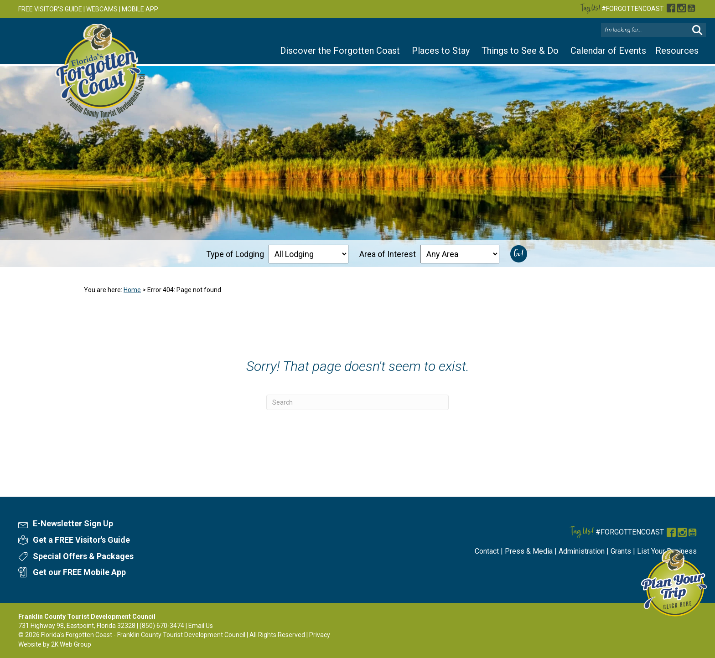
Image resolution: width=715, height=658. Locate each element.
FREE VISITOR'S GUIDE (50, 9)
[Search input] (646, 30)
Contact (487, 551)
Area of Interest (387, 254)
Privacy (319, 634)
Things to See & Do (520, 50)
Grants (621, 551)
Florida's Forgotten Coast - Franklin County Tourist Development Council (143, 634)
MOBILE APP (140, 9)
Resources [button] (677, 50)
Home (132, 289)
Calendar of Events (608, 50)
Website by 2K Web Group (54, 644)
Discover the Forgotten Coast (340, 50)
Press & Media (529, 551)
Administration (582, 551)
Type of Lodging (235, 254)
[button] (697, 30)
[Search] (357, 402)
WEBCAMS (102, 9)
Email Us (200, 625)
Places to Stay (441, 50)
